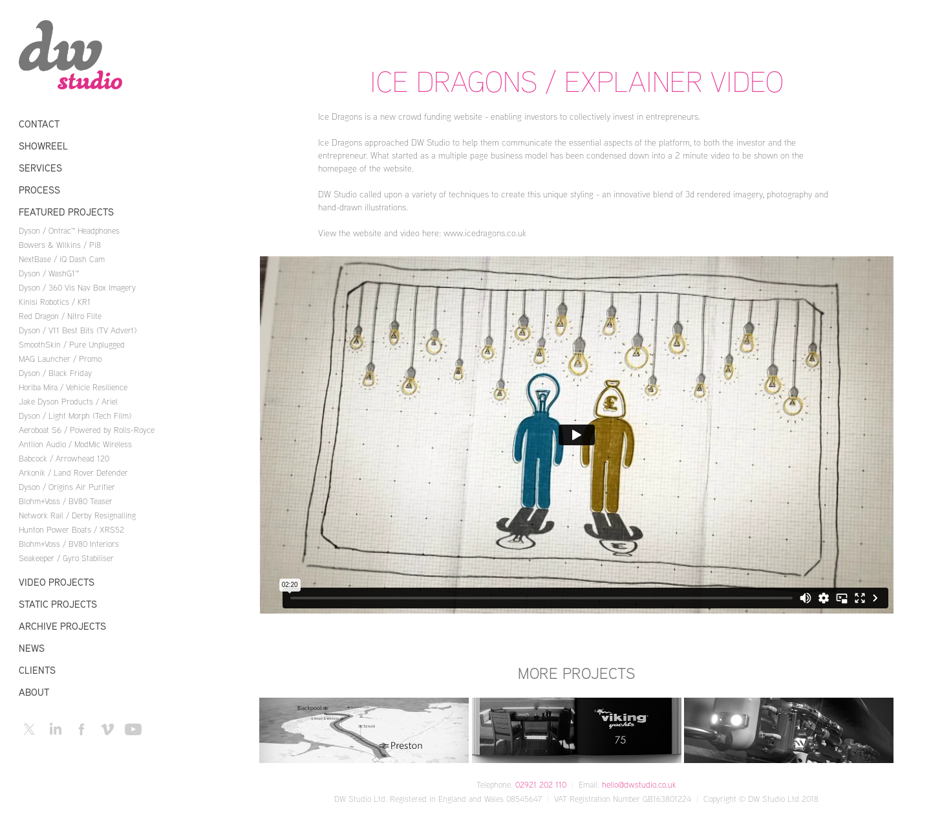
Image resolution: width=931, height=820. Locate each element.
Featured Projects (66, 212)
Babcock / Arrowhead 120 (64, 458)
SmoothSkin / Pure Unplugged (72, 344)
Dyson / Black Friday (55, 373)
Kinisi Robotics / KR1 (55, 301)
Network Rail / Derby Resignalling (77, 515)
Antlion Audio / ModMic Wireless (75, 444)
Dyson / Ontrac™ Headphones (69, 230)
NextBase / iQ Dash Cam (62, 259)
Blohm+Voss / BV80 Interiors (69, 543)
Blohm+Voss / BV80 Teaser (65, 501)
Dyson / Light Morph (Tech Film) (75, 415)
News (32, 648)
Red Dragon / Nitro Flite (60, 316)
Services (40, 168)
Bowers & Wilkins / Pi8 (60, 244)
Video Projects (56, 582)
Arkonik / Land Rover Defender (73, 472)
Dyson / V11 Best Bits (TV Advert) (77, 330)
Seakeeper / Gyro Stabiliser (66, 558)
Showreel (43, 146)
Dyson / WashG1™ (49, 273)
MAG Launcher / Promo (60, 358)
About (34, 692)
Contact (39, 124)
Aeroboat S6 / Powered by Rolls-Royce (87, 430)
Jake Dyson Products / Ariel (68, 401)
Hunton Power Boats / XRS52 (71, 529)
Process (39, 190)
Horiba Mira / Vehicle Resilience (73, 387)
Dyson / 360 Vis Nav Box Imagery (77, 287)
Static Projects (58, 604)
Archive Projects (62, 626)
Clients (37, 670)
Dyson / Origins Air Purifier (67, 487)
